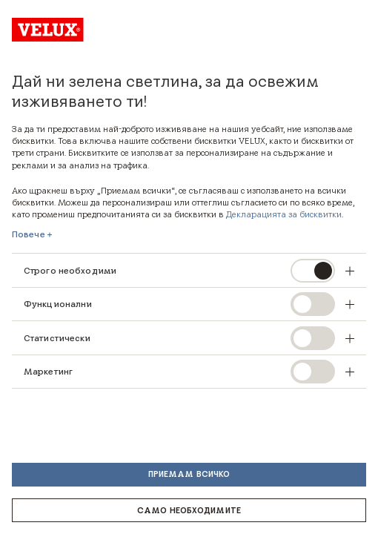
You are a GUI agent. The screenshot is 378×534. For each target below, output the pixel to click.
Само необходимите (189, 510)
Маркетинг (48, 371)
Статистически (57, 337)
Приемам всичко (189, 474)
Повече (28, 234)
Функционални (58, 303)
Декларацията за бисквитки (284, 214)
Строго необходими (70, 270)
